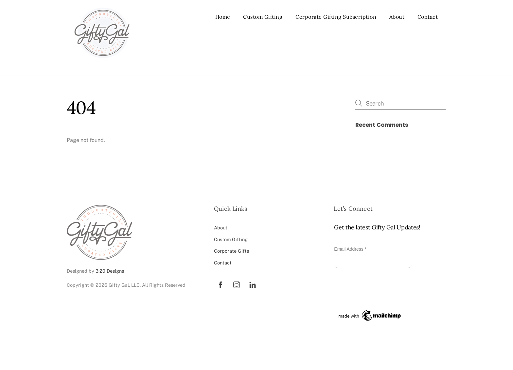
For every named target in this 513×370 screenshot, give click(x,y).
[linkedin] (252, 284)
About (397, 16)
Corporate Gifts (231, 251)
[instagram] (236, 284)
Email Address (350, 249)
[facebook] (220, 284)
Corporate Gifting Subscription (335, 16)
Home (222, 16)
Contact (427, 16)
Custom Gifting (262, 16)
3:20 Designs (110, 271)
